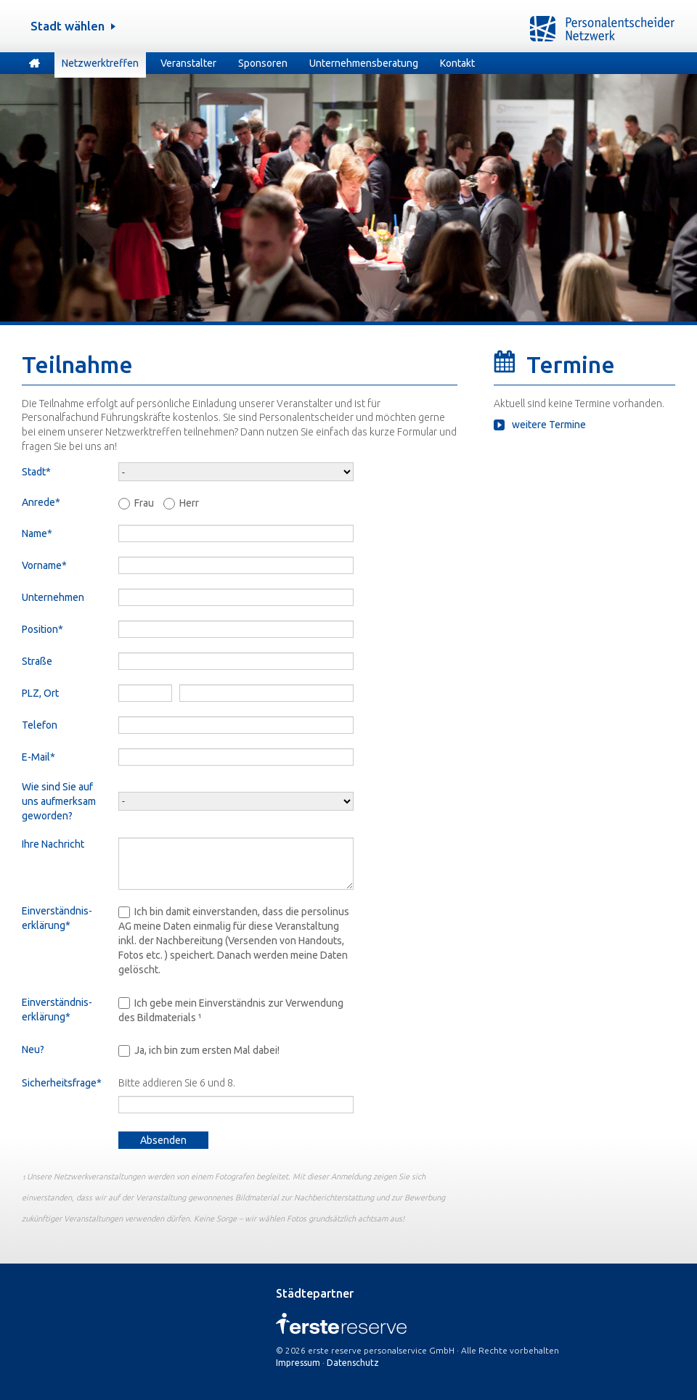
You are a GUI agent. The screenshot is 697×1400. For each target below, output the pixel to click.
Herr (189, 503)
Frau (144, 503)
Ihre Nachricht (53, 844)
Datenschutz (353, 1362)
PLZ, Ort (40, 693)
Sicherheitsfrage (70, 1083)
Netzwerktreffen (100, 63)
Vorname (45, 565)
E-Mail (45, 756)
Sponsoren (263, 63)
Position (45, 629)
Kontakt (457, 63)
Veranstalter (188, 63)
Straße (37, 661)
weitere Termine (549, 424)
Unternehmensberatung (363, 63)
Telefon (39, 725)
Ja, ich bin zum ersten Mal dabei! (207, 1050)
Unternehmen (53, 597)
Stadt (45, 471)
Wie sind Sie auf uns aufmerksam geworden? (59, 801)
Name (45, 533)
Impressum (298, 1362)
